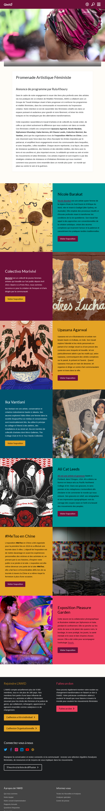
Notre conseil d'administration (15, 801)
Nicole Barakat (64, 201)
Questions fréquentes (12, 808)
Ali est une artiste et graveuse (71, 476)
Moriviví (8, 278)
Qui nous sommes (10, 794)
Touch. (71, 643)
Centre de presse (62, 801)
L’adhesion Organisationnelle (20, 728)
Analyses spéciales (63, 797)
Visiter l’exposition (67, 239)
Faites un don (65, 708)
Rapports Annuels (10, 804)
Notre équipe (8, 797)
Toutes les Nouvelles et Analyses (68, 794)
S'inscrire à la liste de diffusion (21, 767)
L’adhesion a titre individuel (19, 717)
